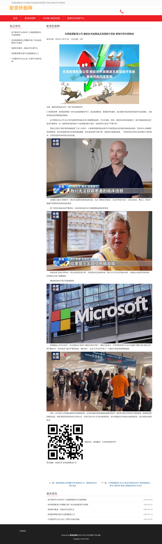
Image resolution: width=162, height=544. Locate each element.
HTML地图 (97, 535)
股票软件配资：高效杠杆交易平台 (61, 509)
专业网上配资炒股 (51, 18)
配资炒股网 (30, 18)
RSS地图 (90, 535)
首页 (15, 18)
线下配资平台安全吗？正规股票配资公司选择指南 (67, 500)
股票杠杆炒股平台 (75, 18)
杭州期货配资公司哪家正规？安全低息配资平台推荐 (68, 505)
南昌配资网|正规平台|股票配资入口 (61, 514)
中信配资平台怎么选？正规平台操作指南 (63, 519)
